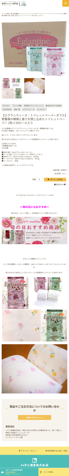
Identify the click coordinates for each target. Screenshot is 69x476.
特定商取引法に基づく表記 (57, 451)
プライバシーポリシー (29, 451)
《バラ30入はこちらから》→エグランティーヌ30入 (34, 195)
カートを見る (48, 472)
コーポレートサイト (14, 437)
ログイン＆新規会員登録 (22, 472)
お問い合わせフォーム (34, 417)
